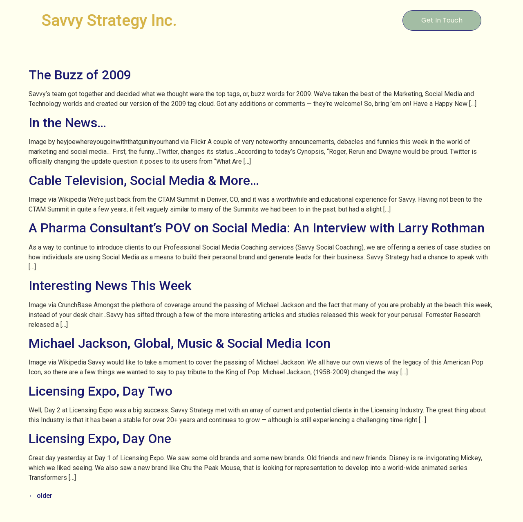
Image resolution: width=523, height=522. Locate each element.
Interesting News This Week (110, 285)
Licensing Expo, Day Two (100, 391)
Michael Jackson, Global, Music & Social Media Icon (180, 343)
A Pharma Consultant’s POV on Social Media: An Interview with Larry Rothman (257, 228)
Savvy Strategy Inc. (109, 20)
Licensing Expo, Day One (100, 438)
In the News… (67, 122)
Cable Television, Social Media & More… (144, 180)
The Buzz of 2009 (80, 75)
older (40, 496)
